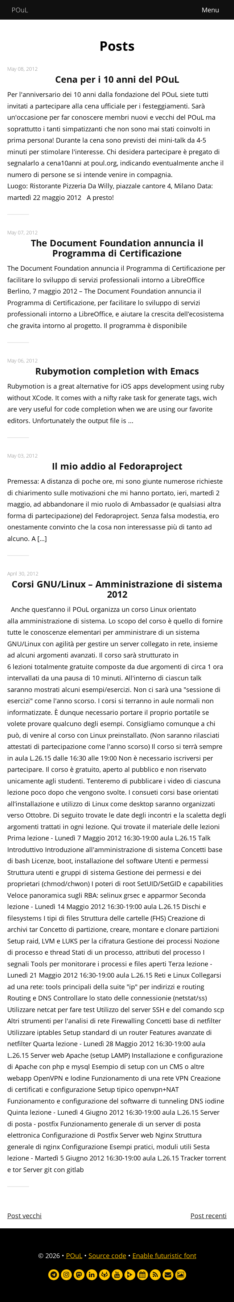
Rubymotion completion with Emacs (117, 371)
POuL (20, 9)
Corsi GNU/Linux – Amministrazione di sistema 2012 (117, 589)
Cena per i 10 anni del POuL (117, 79)
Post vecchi (24, 1215)
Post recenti (208, 1215)
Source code (107, 1255)
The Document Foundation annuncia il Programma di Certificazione (117, 248)
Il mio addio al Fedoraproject (117, 466)
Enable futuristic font (164, 1255)
